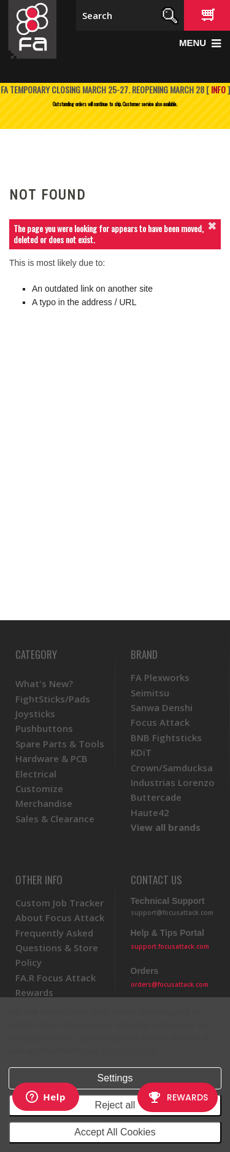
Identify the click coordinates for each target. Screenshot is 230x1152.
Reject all (115, 1105)
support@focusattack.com (172, 912)
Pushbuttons (44, 728)
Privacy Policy (128, 1051)
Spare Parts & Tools (59, 744)
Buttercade (156, 797)
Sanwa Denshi (162, 707)
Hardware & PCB (51, 758)
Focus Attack (160, 722)
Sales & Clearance (54, 818)
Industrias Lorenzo (173, 782)
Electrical (35, 774)
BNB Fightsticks (166, 737)
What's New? (44, 683)
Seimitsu (150, 693)
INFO (218, 89)
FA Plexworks (160, 677)
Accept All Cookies (115, 1132)
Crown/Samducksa (172, 767)
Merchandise (43, 803)
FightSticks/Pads (52, 699)
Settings (115, 1078)
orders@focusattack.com (170, 984)
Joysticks (35, 713)
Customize (39, 788)
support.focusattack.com (170, 946)
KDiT (141, 752)
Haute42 (150, 812)
